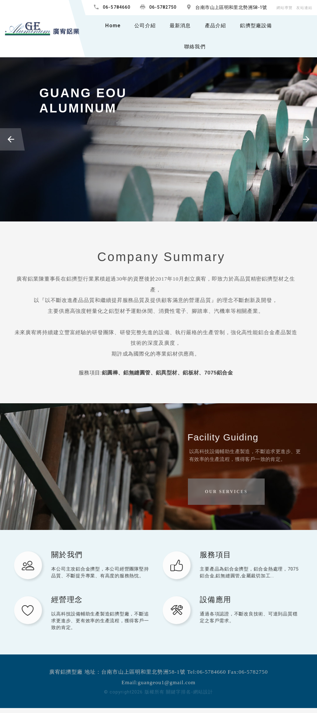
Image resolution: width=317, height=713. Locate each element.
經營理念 (62, 599)
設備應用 (211, 599)
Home (112, 25)
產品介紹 (215, 25)
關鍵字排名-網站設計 (189, 692)
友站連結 (304, 8)
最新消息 (180, 25)
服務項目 (211, 554)
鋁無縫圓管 (128, 373)
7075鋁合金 (209, 373)
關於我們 (62, 554)
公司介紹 (145, 25)
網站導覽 (284, 8)
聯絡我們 (195, 47)
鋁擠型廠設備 (256, 25)
